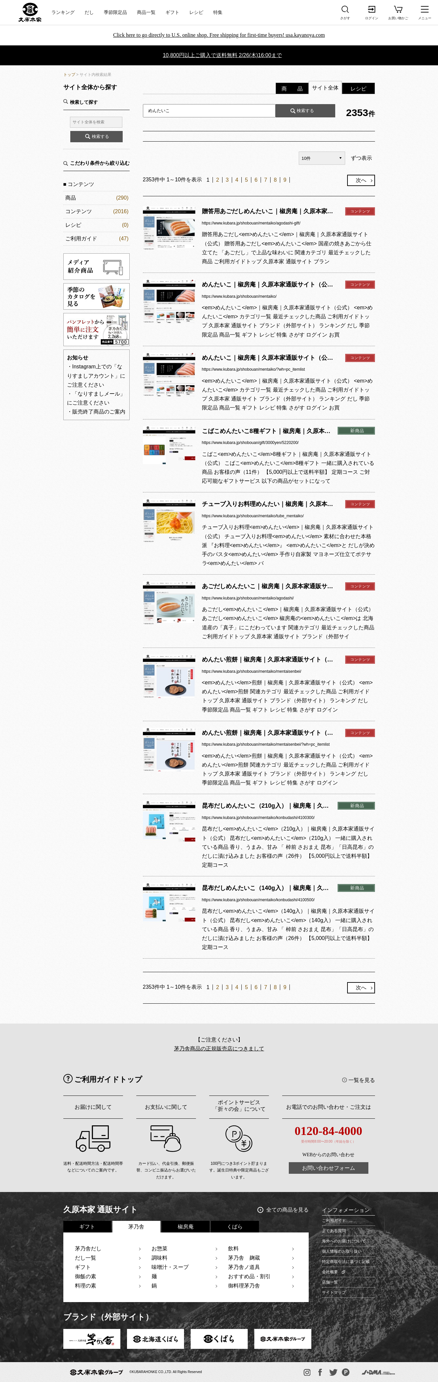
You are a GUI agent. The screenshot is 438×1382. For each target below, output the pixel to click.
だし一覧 (85, 1258)
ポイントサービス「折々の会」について (239, 1105)
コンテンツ (78, 211)
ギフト (172, 12)
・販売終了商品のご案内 (96, 411)
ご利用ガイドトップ (108, 1079)
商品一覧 (146, 12)
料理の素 (85, 1285)
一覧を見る (361, 1080)
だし (89, 12)
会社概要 (330, 1272)
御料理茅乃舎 (244, 1285)
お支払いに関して (166, 1107)
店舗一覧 (330, 1282)
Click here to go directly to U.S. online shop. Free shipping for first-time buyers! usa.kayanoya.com (219, 35)
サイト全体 (325, 88)
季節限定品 (115, 12)
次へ (361, 180)
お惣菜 (159, 1248)
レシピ (196, 12)
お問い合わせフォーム (328, 1168)
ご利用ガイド (81, 238)
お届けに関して (93, 1107)
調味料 (159, 1258)
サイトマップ (334, 1292)
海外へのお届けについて (344, 1241)
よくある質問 (334, 1230)
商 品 (292, 89)
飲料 (233, 1248)
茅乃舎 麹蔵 (244, 1258)
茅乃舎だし (88, 1248)
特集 (217, 12)
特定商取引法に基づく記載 (346, 1261)
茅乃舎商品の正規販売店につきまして (219, 1048)
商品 (70, 198)
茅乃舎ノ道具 (244, 1267)
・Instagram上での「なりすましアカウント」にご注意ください (96, 375)
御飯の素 (85, 1276)
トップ (69, 74)
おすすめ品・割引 (249, 1276)
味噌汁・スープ (170, 1267)
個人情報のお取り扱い (342, 1251)
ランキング (63, 12)
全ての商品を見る (287, 1210)
